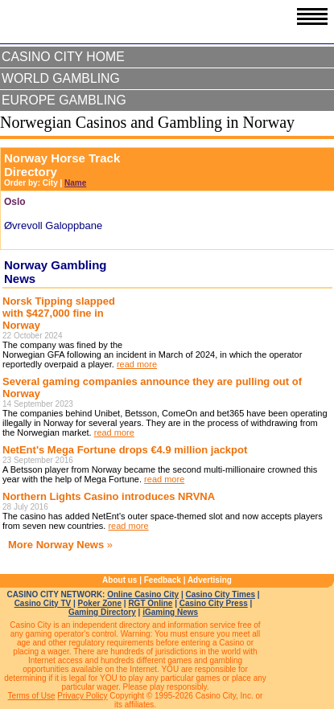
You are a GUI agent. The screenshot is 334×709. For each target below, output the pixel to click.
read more (137, 364)
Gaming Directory (102, 612)
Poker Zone (100, 603)
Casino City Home (63, 57)
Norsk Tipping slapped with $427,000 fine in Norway (58, 313)
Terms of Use (32, 695)
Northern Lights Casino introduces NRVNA (108, 496)
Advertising (210, 580)
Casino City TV (43, 603)
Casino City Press (213, 603)
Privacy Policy (82, 695)
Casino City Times (221, 594)
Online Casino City (143, 594)
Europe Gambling (64, 100)
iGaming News (170, 612)
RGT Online (150, 603)
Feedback (162, 580)
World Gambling (61, 78)
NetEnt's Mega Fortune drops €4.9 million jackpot (124, 450)
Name (75, 182)
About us (119, 580)
